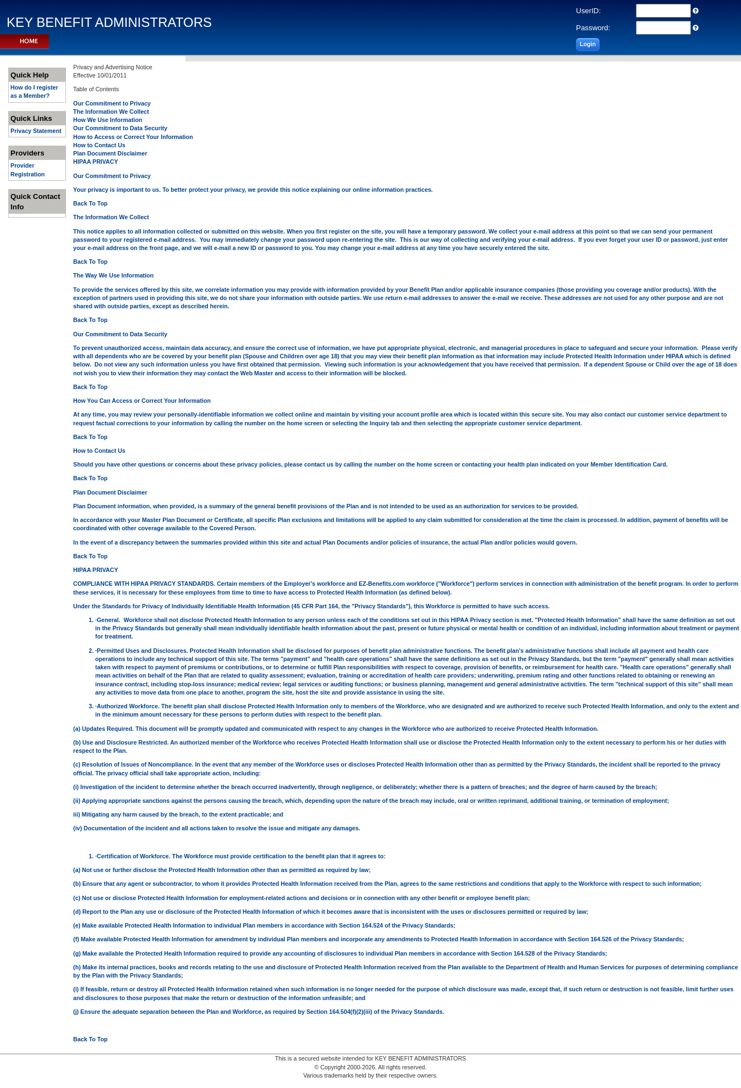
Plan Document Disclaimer (110, 153)
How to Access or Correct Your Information (133, 137)
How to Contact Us (99, 145)
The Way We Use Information (113, 275)
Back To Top (90, 203)
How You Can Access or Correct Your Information (142, 400)
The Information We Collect (111, 111)
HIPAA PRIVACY (95, 161)
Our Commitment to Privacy (112, 103)
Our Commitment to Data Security (120, 128)
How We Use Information (107, 119)
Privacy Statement (35, 130)
